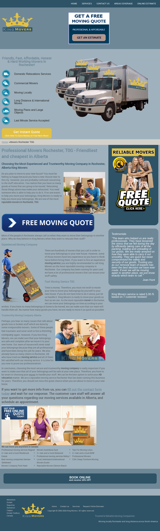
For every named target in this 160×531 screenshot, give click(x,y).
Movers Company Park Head (14, 465)
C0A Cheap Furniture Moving (85, 459)
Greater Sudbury (13, 513)
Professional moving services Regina (17, 449)
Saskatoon (11, 508)
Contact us (103, 3)
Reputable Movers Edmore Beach (52, 465)
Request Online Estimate (93, 506)
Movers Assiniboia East (47, 449)
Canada (10, 516)
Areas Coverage (123, 3)
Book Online (80, 478)
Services (87, 3)
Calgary (10, 510)
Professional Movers (81, 456)
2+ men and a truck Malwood (50, 453)
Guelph (9, 502)
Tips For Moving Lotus (82, 449)
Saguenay (11, 505)
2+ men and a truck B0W (83, 453)
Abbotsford (11, 500)
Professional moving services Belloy (53, 456)
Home (74, 3)
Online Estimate (146, 3)
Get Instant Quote (27, 133)
